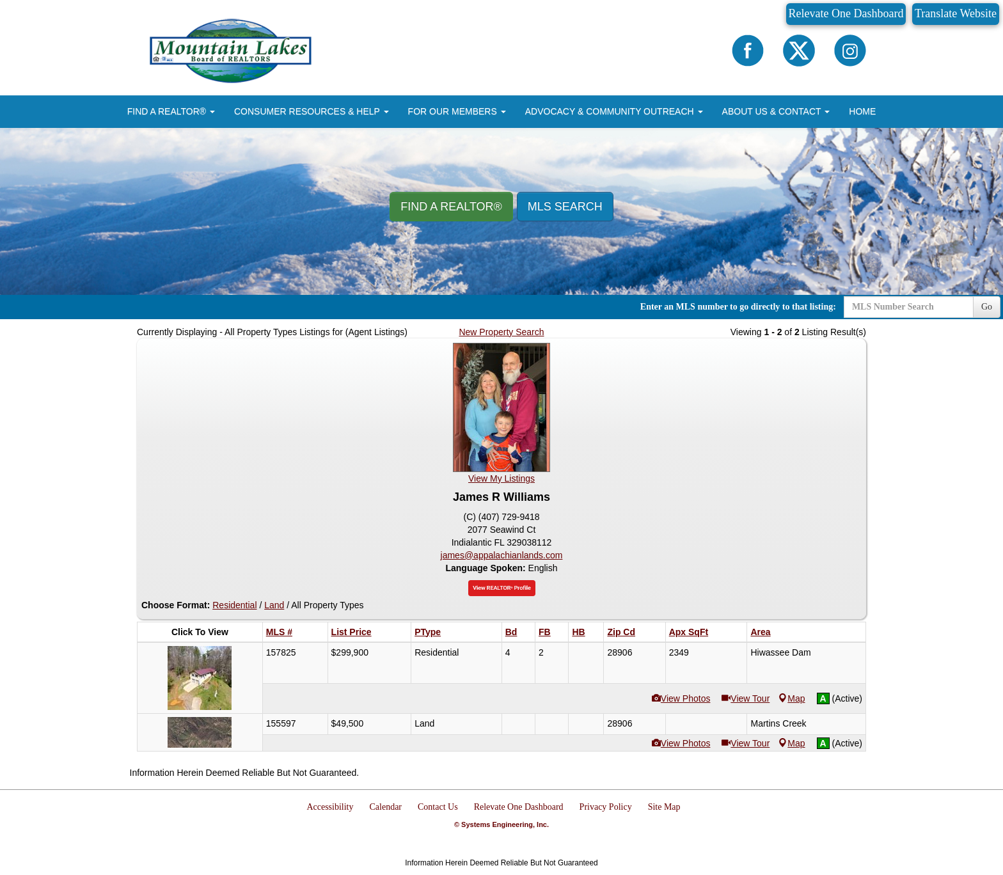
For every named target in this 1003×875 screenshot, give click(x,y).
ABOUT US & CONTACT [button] (776, 111)
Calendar (386, 807)
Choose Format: (175, 605)
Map (791, 698)
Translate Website (956, 13)
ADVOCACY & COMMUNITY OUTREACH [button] (614, 111)
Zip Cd (621, 632)
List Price (351, 632)
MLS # (279, 632)
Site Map (664, 807)
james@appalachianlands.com (502, 555)
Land (274, 605)
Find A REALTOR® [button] (451, 206)
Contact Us (438, 807)
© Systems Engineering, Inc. (501, 824)
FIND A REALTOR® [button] (171, 111)
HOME (862, 111)
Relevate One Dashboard (846, 13)
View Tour (746, 698)
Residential (234, 605)
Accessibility (329, 807)
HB (578, 632)
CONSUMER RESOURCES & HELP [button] (311, 111)
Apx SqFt (688, 632)
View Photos (681, 698)
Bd (511, 632)
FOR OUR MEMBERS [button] (457, 111)
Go (986, 306)
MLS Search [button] (565, 206)
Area (760, 632)
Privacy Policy (606, 807)
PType (428, 632)
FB (545, 632)
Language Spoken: (486, 568)
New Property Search (501, 332)
